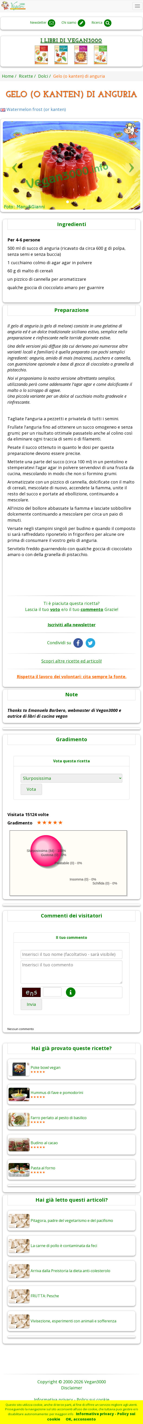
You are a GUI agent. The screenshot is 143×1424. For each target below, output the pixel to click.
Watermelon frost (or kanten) (33, 109)
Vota (31, 789)
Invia (31, 1004)
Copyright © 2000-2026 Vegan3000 (71, 1381)
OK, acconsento (81, 1419)
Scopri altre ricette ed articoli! (71, 661)
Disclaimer (71, 1388)
